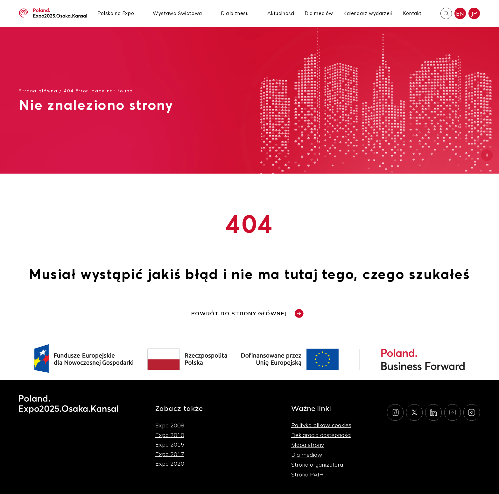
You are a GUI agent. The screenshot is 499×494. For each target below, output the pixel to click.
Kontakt (412, 13)
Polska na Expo (115, 13)
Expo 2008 (169, 425)
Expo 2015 (169, 444)
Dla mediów (319, 13)
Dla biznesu (235, 13)
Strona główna (38, 90)
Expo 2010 (169, 435)
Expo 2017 (169, 454)
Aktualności (280, 13)
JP (474, 13)
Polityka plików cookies (321, 425)
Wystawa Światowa (177, 13)
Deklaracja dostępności (321, 435)
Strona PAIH (307, 474)
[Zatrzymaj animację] (487, 155)
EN (460, 13)
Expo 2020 (169, 463)
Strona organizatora (317, 464)
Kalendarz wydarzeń (368, 13)
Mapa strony (307, 444)
